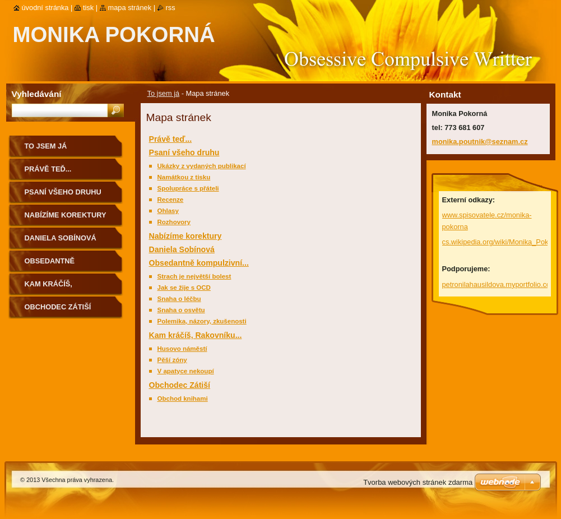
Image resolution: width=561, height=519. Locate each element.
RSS (170, 7)
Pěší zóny (172, 359)
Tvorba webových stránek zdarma (417, 482)
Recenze (170, 199)
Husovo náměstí (182, 348)
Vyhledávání (37, 94)
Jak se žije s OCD (184, 287)
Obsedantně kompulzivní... (199, 262)
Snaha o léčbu (179, 298)
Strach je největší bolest (194, 276)
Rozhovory (174, 222)
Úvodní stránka (45, 7)
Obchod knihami (182, 398)
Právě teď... (170, 139)
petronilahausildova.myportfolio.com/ (500, 284)
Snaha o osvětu (181, 310)
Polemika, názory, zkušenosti (202, 321)
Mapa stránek (130, 7)
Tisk (88, 7)
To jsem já (163, 93)
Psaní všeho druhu (184, 152)
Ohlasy (168, 210)
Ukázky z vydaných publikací (201, 166)
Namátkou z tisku (184, 177)
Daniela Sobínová (182, 249)
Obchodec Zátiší (180, 385)
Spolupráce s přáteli (188, 188)
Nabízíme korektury (185, 235)
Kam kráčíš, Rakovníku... (195, 335)
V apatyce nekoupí (185, 371)
